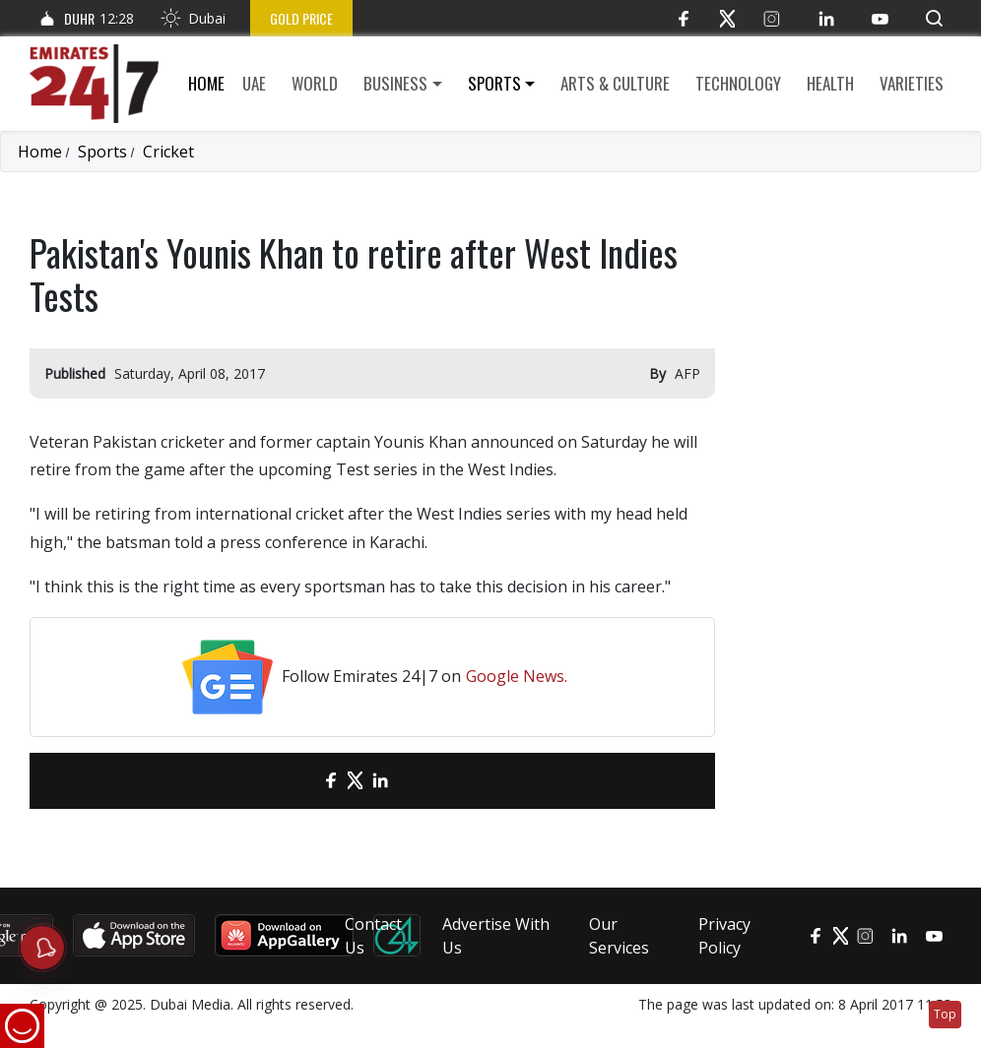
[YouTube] (880, 18)
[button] (934, 18)
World (315, 83)
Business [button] (395, 83)
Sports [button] (494, 83)
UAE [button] (254, 83)
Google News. (516, 676)
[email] (296, 781)
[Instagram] (771, 18)
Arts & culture (615, 83)
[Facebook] (683, 18)
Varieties (912, 83)
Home (206, 83)
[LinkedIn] (826, 18)
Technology (738, 83)
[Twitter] (727, 18)
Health (830, 83)
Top (945, 1014)
